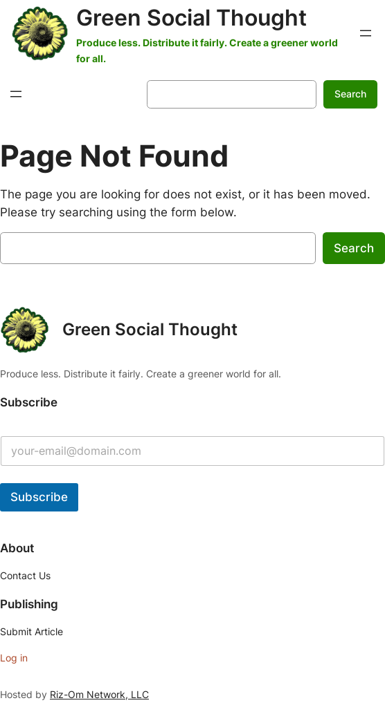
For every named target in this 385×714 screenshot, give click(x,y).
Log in (14, 658)
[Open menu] (365, 33)
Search (350, 94)
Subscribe (39, 497)
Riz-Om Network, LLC (99, 694)
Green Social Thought (191, 17)
